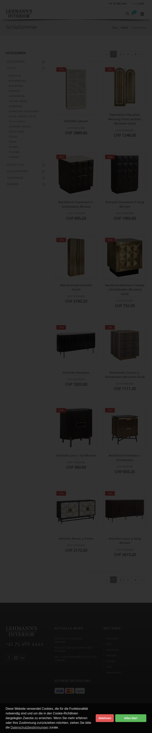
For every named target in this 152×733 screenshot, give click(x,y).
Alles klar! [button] (131, 718)
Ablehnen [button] (104, 718)
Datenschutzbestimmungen (30, 727)
